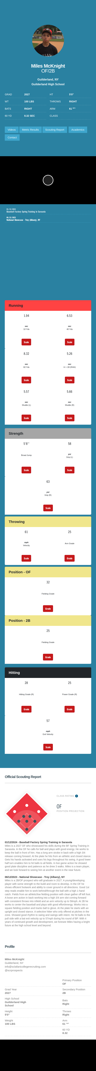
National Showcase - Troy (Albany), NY (45, 218)
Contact (12, 137)
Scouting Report (54, 129)
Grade (69, 558)
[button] (48, 180)
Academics (77, 129)
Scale (26, 342)
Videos (12, 129)
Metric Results (30, 129)
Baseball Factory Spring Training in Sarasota (49, 210)
